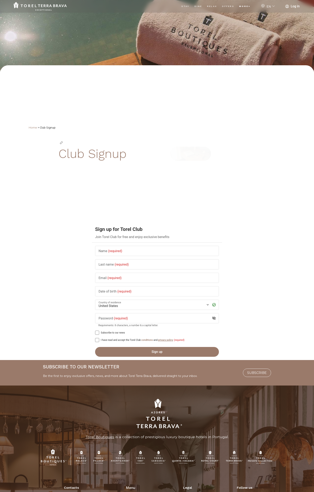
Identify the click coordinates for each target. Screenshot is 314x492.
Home (33, 127)
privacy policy (165, 340)
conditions (147, 340)
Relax (212, 6)
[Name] (157, 251)
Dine (198, 6)
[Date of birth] (157, 291)
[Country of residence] (153, 304)
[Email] (157, 278)
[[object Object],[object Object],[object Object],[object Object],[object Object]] (97, 340)
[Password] (154, 318)
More (245, 6)
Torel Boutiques (100, 437)
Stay (185, 6)
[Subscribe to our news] (97, 333)
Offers (228, 6)
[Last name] (157, 264)
